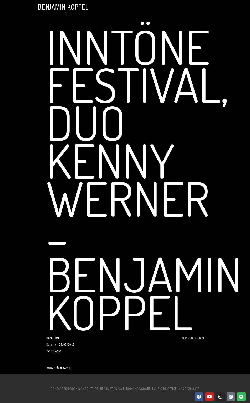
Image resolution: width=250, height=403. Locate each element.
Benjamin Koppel (63, 7)
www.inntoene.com (58, 367)
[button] (65, 14)
